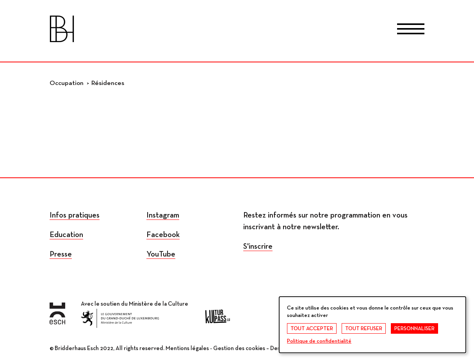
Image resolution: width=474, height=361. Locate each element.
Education (66, 235)
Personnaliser (414, 328)
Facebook (163, 235)
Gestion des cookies (239, 348)
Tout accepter (311, 328)
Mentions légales (187, 348)
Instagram (162, 215)
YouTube (160, 254)
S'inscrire (258, 246)
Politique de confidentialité (319, 341)
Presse (61, 254)
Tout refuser (363, 328)
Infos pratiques (75, 215)
